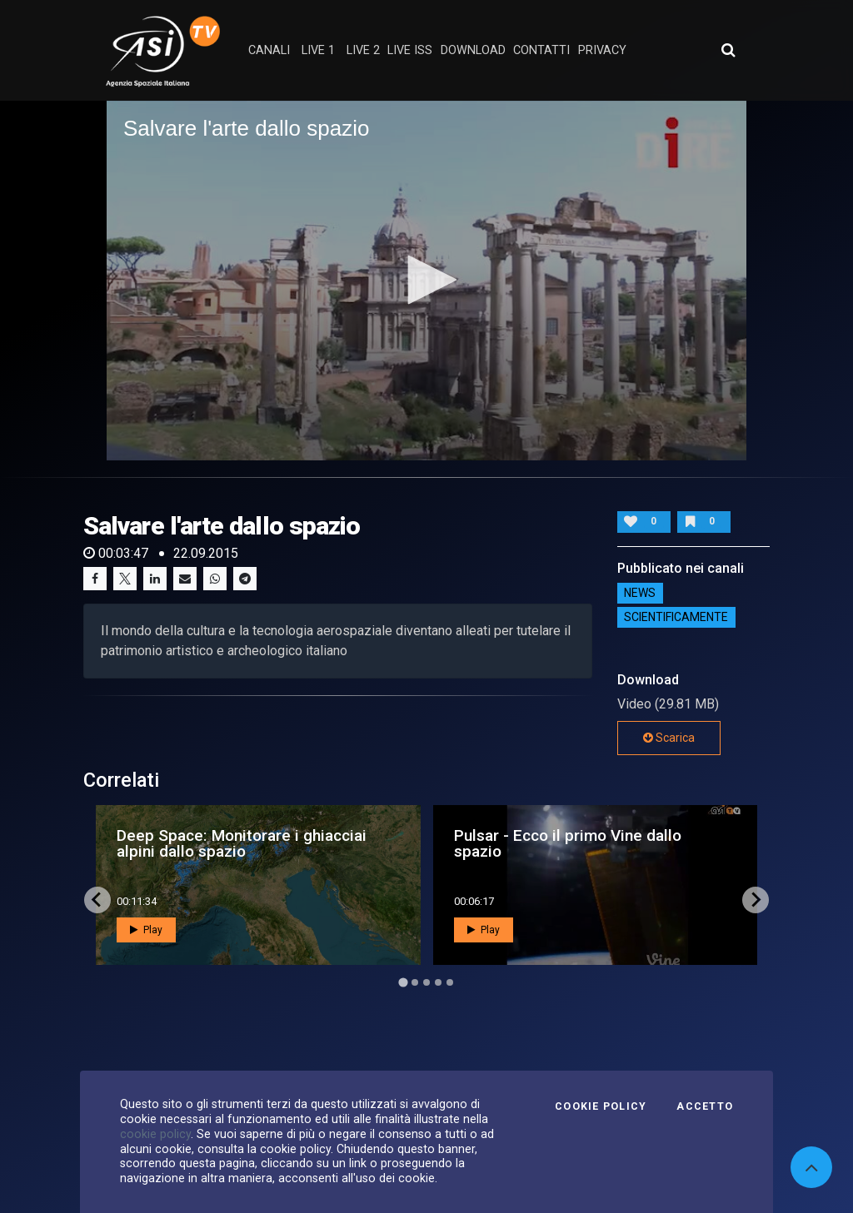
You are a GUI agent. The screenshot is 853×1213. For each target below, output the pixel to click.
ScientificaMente (676, 617)
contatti (541, 50)
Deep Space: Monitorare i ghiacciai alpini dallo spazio (242, 843)
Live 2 (363, 50)
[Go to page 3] (426, 982)
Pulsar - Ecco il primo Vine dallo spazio (567, 843)
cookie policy (155, 1134)
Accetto (704, 1106)
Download (473, 50)
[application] (426, 280)
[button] (426, 279)
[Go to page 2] (415, 982)
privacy (602, 50)
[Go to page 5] (449, 982)
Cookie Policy (600, 1106)
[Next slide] (755, 900)
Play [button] (146, 930)
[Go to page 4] (438, 982)
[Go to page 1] (402, 982)
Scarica (669, 737)
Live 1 (318, 50)
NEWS (640, 593)
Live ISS (409, 50)
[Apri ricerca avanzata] (728, 49)
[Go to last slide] (97, 900)
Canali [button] (269, 50)
